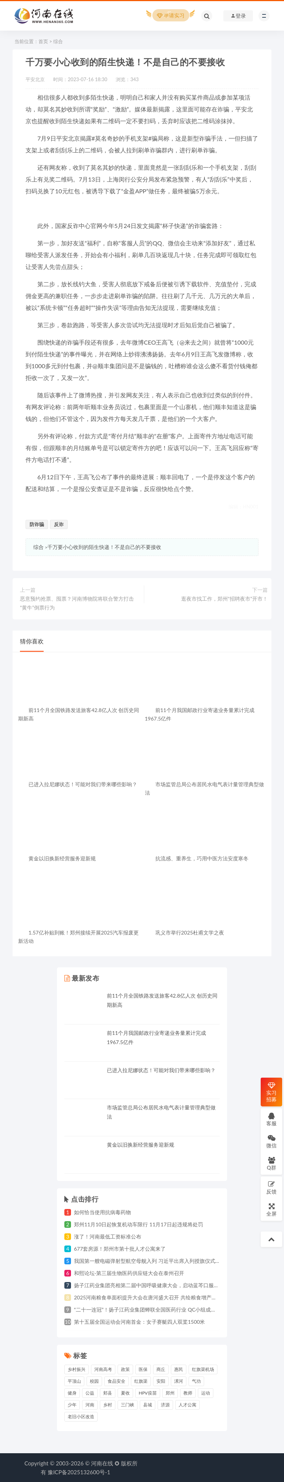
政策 (125, 1369)
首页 (43, 41)
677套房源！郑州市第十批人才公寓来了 (120, 1249)
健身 (72, 1393)
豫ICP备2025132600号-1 (79, 1472)
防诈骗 (37, 524)
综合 (58, 41)
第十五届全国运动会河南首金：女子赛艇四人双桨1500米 (139, 1322)
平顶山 (74, 1381)
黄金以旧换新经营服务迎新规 (140, 1144)
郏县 (107, 1393)
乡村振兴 (76, 1369)
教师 (187, 1393)
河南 (89, 1404)
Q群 (271, 1163)
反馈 (271, 1187)
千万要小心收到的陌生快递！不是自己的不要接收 (104, 547)
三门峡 (127, 1404)
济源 (165, 1404)
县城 (147, 1404)
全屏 (271, 1209)
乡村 (107, 1404)
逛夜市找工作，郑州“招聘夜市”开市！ (224, 598)
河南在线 (102, 1463)
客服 (271, 1119)
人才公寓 (187, 1404)
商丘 (160, 1369)
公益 (89, 1393)
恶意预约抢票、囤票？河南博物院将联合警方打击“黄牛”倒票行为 (77, 603)
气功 (196, 1381)
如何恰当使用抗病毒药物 (102, 1212)
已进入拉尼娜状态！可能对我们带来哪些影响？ (161, 1070)
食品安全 (116, 1381)
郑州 (170, 1393)
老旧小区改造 (81, 1416)
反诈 (59, 524)
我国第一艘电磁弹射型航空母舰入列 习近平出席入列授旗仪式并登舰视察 (157, 1261)
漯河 (178, 1381)
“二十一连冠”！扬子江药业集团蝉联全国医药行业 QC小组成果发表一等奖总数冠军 (168, 1309)
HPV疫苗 (148, 1393)
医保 (143, 1369)
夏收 (125, 1393)
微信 (271, 1141)
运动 (205, 1393)
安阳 (160, 1381)
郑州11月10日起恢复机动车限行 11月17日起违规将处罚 (138, 1224)
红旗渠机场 (203, 1369)
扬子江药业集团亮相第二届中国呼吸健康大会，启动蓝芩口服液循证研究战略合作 (167, 1285)
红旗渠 (141, 1381)
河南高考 (103, 1369)
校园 (94, 1381)
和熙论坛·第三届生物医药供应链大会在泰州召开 (129, 1273)
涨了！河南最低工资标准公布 (107, 1236)
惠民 (178, 1369)
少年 (72, 1404)
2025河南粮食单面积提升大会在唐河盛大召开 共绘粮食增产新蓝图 (150, 1297)
